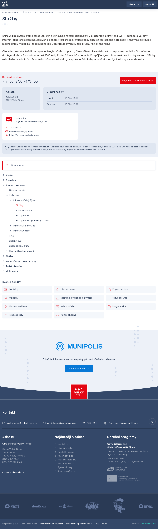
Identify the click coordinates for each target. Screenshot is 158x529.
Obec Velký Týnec (10, 12)
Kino (11, 236)
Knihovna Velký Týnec (79, 12)
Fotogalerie (22, 216)
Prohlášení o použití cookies (79, 524)
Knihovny (61, 12)
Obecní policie (17, 190)
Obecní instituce (45, 12)
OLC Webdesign (148, 524)
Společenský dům (19, 246)
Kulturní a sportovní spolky (21, 261)
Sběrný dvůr (15, 241)
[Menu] (150, 4)
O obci (9, 175)
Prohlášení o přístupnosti (51, 524)
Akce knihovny (24, 211)
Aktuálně (11, 180)
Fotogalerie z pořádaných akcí (32, 221)
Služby (96, 12)
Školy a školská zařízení (21, 251)
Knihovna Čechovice (24, 226)
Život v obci (28, 12)
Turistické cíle (14, 266)
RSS (97, 524)
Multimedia (12, 271)
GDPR (105, 524)
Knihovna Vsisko (21, 231)
